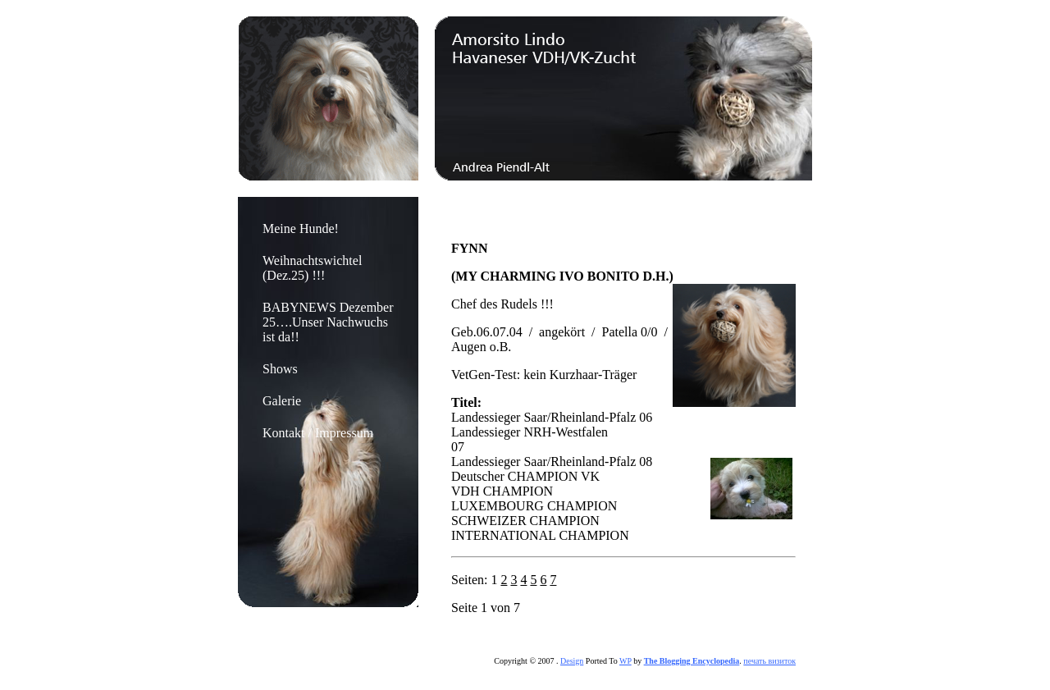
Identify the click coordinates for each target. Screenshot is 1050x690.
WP (625, 660)
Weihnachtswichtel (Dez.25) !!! (312, 268)
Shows (280, 369)
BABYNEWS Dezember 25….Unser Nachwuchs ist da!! (328, 322)
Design (571, 660)
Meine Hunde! (300, 228)
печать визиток (769, 660)
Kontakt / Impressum (317, 433)
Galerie (281, 401)
